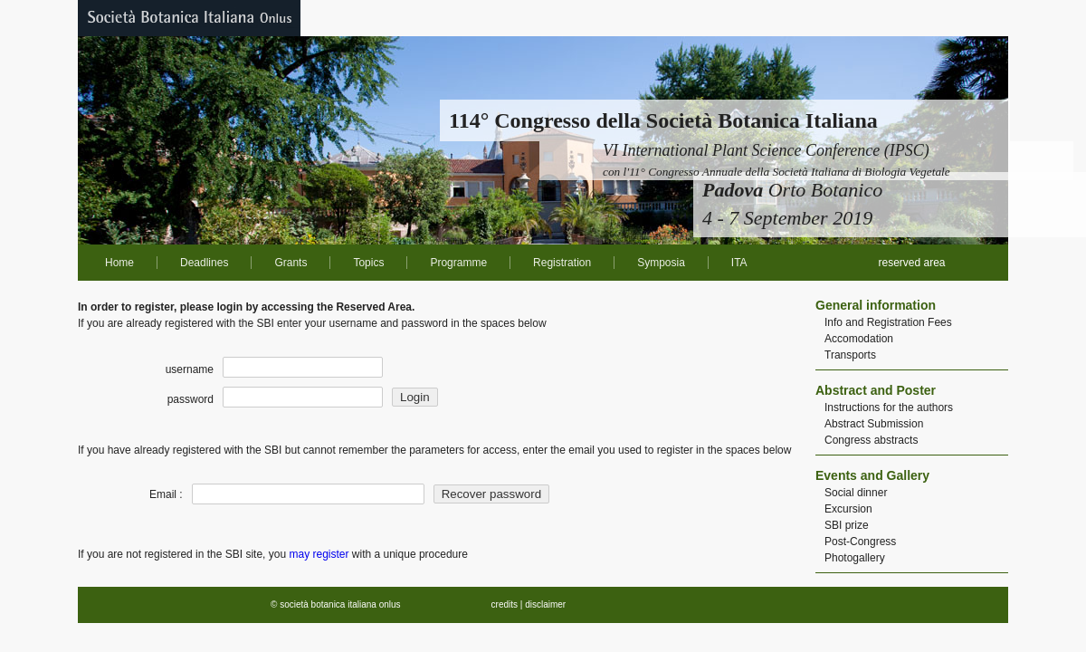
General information (875, 305)
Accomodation (858, 338)
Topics (368, 262)
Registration (562, 262)
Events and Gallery (872, 475)
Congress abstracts (871, 440)
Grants (290, 262)
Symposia (661, 262)
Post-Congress (860, 541)
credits (504, 604)
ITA (739, 262)
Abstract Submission (873, 423)
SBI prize (846, 525)
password (190, 399)
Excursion (848, 509)
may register (318, 554)
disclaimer (545, 604)
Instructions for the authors (888, 407)
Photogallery (854, 557)
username (190, 369)
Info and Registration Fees (888, 322)
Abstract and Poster (875, 390)
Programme (458, 262)
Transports (850, 355)
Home (119, 262)
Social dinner (855, 492)
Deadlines (204, 262)
